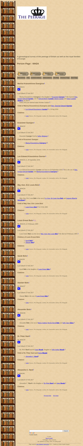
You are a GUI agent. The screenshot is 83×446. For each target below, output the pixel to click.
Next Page (74, 77)
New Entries (21, 77)
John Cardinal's (39, 444)
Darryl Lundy (49, 438)
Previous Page (65, 77)
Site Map (56, 77)
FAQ (28, 77)
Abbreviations (47, 77)
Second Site (46, 444)
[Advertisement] (49, 38)
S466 (27, 116)
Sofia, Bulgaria (42, 136)
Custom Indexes (36, 77)
